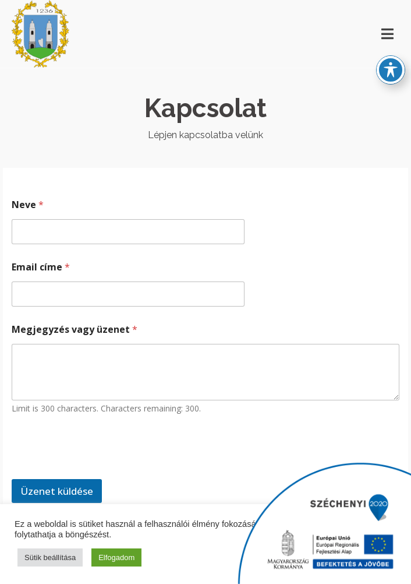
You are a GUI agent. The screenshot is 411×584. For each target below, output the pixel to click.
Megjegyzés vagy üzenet (74, 329)
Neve (28, 204)
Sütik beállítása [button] (50, 557)
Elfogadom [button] (116, 557)
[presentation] (100, 471)
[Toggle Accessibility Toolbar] (391, 59)
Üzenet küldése (56, 491)
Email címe (41, 267)
